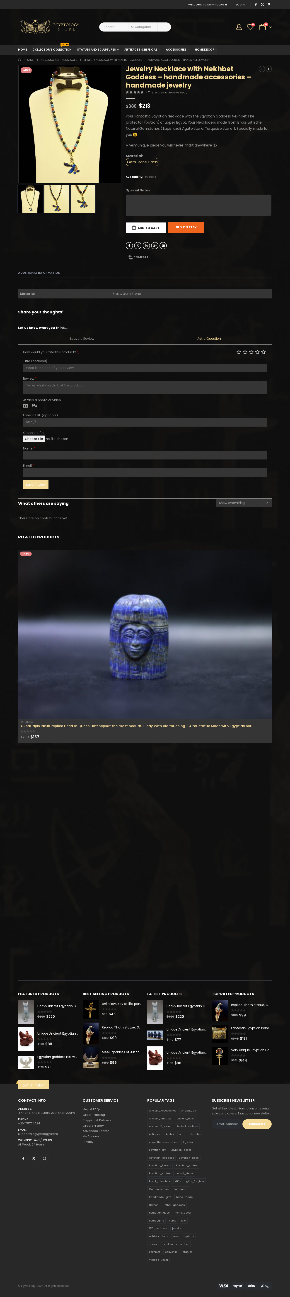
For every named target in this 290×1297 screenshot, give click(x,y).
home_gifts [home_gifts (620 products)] (156, 1221)
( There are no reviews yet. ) (166, 92)
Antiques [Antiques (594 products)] (154, 1134)
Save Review (36, 484)
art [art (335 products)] (181, 1134)
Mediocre (245, 351)
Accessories (176, 49)
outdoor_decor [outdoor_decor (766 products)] (158, 1236)
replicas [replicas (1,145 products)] (189, 1236)
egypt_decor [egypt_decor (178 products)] (185, 1173)
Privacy (88, 1142)
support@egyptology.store (38, 1134)
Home (22, 49)
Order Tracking (94, 1115)
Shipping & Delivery (97, 1120)
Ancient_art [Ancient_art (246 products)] (188, 1111)
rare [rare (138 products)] (176, 1236)
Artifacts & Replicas (140, 49)
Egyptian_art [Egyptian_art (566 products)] (157, 1150)
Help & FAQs (92, 1109)
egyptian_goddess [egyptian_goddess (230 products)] (161, 1158)
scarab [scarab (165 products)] (153, 1244)
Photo (25, 406)
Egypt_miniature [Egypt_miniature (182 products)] (159, 1181)
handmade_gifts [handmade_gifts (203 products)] (160, 1197)
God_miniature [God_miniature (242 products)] (159, 1189)
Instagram (44, 1158)
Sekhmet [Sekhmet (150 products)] (154, 1252)
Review (30, 378)
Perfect (263, 351)
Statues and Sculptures (96, 49)
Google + (154, 245)
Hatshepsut (27, 722)
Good (257, 351)
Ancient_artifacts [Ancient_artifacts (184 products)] (160, 1118)
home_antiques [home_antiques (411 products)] (159, 1213)
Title (35, 361)
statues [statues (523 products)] (188, 1252)
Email (163, 245)
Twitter (137, 245)
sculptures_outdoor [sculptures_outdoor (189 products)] (176, 1244)
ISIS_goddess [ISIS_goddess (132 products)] (158, 1228)
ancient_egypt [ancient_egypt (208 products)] (185, 1118)
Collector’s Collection (51, 48)
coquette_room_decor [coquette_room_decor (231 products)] (163, 1142)
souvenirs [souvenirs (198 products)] (171, 1252)
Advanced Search (96, 1131)
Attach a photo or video (42, 400)
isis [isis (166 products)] (183, 1221)
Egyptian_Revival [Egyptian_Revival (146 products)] (160, 1166)
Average (251, 351)
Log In (240, 4)
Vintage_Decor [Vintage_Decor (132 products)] (158, 1260)
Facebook (129, 245)
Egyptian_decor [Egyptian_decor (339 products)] (181, 1150)
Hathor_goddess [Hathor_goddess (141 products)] (174, 1205)
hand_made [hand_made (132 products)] (184, 1197)
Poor (239, 351)
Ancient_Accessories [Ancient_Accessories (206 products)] (162, 1111)
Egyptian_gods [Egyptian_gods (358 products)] (189, 1158)
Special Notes (138, 190)
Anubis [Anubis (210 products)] (169, 1134)
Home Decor (204, 49)
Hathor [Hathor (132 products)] (153, 1205)
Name (29, 448)
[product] (145, 634)
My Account (91, 1137)
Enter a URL (40, 415)
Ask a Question (209, 338)
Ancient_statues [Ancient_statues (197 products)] (187, 1126)
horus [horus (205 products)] (172, 1221)
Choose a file (33, 432)
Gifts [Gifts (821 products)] (178, 1181)
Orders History (93, 1126)
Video (34, 406)
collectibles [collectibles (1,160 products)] (195, 1134)
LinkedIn (146, 245)
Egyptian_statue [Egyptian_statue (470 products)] (186, 1166)
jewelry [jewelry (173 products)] (176, 1228)
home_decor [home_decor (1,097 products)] (183, 1213)
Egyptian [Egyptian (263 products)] (188, 1142)
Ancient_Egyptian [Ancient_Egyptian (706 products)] (160, 1126)
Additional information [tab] (39, 273)
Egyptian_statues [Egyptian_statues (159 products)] (160, 1173)
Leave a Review (82, 338)
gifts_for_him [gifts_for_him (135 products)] (195, 1181)
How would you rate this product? (51, 352)
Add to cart (149, 228)
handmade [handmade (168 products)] (181, 1189)
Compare (140, 257)
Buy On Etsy (186, 227)
